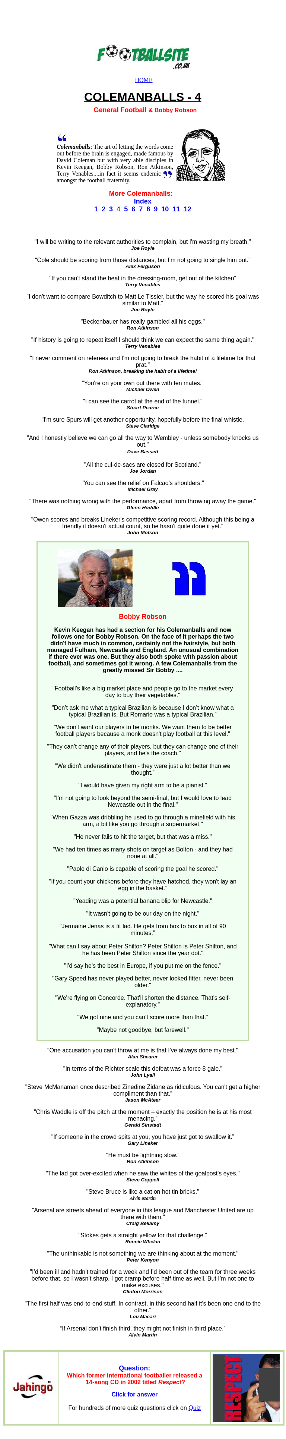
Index (143, 201)
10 (165, 209)
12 (187, 209)
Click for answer (135, 1394)
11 (176, 209)
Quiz (194, 1408)
